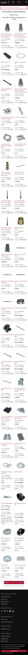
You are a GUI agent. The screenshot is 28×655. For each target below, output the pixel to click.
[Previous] (12, 582)
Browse (13, 2)
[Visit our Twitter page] (10, 611)
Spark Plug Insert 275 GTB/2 (19, 228)
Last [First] (21, 582)
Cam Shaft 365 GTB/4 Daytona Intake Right (6, 201)
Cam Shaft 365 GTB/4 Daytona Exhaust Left (6, 228)
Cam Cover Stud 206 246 (20, 117)
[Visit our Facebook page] (7, 611)
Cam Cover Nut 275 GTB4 (7, 334)
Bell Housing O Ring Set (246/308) (6, 472)
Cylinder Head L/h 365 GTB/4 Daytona (6, 255)
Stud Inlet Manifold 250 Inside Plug (6, 89)
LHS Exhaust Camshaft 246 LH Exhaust (7, 308)
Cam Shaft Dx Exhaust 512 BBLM (7, 362)
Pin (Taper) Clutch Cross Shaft (20, 444)
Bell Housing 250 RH (19, 538)
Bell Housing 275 (18, 471)
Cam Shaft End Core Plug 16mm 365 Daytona (20, 144)
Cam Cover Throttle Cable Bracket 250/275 (21, 417)
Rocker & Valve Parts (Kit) (20, 308)
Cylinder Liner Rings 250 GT (20, 63)
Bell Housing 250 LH (6, 538)
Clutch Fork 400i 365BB (6, 503)
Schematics (19, 2)
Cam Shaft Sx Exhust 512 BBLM (20, 362)
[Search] (26, 7)
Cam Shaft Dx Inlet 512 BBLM (6, 389)
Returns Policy (4, 641)
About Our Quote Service (7, 622)
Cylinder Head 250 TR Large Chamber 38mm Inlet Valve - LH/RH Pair (7, 35)
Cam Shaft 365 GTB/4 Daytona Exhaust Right (20, 201)
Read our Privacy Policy (14, 648)
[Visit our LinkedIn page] (13, 611)
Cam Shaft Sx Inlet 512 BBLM (20, 335)
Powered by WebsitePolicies (7, 652)
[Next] (16, 582)
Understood (14, 651)
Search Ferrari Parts (5, 596)
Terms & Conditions (5, 636)
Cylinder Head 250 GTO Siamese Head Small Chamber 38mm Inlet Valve (21, 90)
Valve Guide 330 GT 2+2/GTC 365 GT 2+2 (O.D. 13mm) (6, 174)
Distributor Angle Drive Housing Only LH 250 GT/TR (20, 390)
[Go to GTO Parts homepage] (3, 3)
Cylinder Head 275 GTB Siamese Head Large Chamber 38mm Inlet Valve (21, 35)
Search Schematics (5, 601)
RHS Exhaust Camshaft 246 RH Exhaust (7, 281)
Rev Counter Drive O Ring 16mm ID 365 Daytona (7, 118)
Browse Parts (4, 599)
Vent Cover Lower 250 (20, 565)
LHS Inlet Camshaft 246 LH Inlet (21, 281)
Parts (8, 2)
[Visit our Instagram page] (4, 611)
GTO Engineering (5, 629)
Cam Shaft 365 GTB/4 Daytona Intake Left (19, 173)
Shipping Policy (4, 638)
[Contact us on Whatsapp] (1, 611)
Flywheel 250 (4, 565)
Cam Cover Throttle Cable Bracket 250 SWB (7, 417)
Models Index (4, 604)
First (7, 582)
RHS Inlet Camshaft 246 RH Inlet (20, 255)
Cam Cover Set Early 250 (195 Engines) (6, 444)
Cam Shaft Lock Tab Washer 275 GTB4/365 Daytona (6, 145)
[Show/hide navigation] (26, 2)
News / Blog (4, 619)
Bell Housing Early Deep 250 (20, 504)
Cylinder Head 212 (5, 62)
